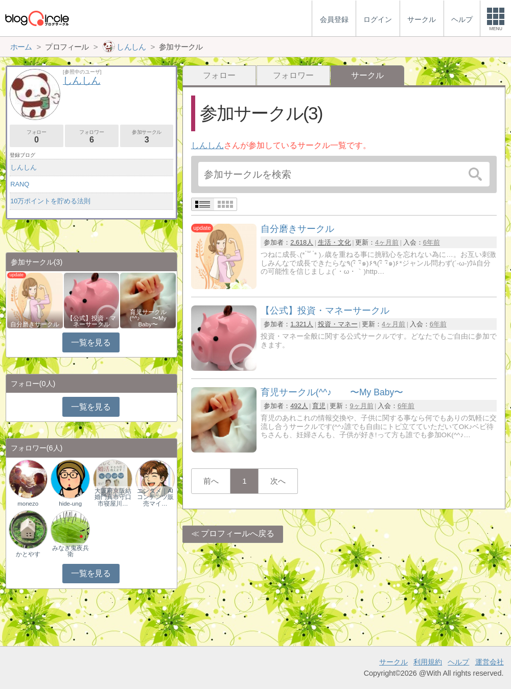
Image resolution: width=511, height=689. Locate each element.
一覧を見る (90, 342)
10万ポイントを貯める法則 (50, 201)
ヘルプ (458, 662)
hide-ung (70, 504)
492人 (299, 406)
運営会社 (489, 662)
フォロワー (293, 75)
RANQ (19, 184)
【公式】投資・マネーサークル (91, 321)
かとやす (28, 554)
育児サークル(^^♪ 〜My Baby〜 (148, 318)
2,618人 (301, 242)
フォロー (219, 75)
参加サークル (147, 136)
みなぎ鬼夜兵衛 (70, 551)
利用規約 (427, 662)
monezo (27, 504)
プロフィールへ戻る (237, 533)
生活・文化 (334, 242)
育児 (319, 406)
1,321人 (301, 324)
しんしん (207, 145)
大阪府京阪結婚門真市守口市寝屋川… (113, 497)
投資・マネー (338, 324)
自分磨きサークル (34, 324)
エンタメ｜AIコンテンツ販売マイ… (155, 497)
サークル (393, 662)
